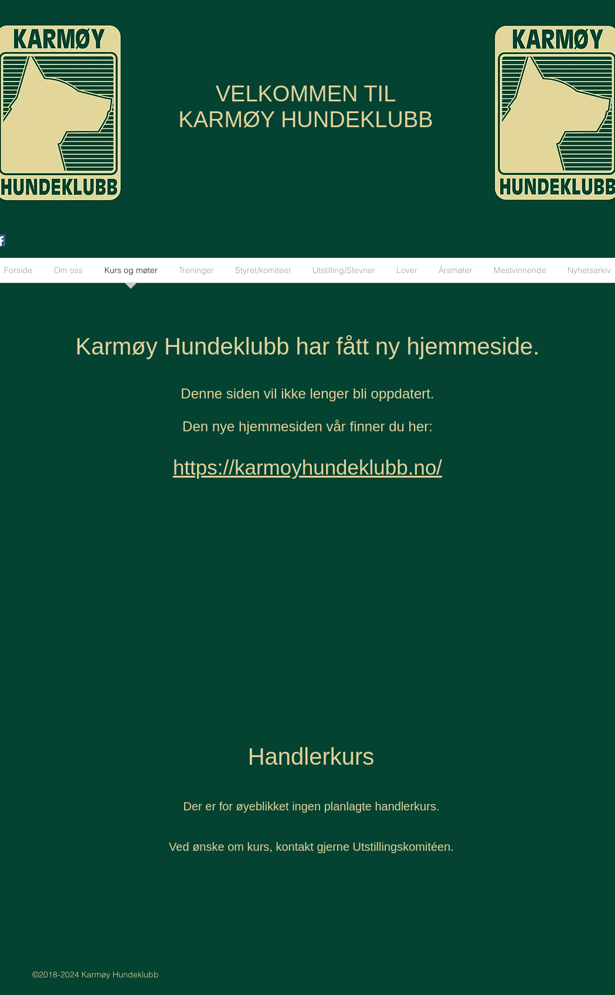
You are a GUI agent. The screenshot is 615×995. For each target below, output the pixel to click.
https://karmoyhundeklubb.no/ (307, 467)
